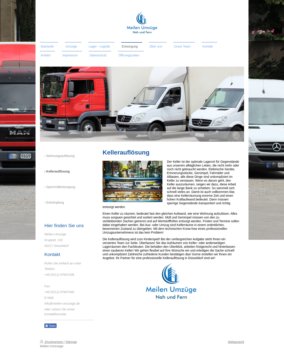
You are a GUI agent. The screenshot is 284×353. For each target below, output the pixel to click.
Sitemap (71, 342)
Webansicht (236, 342)
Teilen (50, 325)
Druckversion (52, 342)
